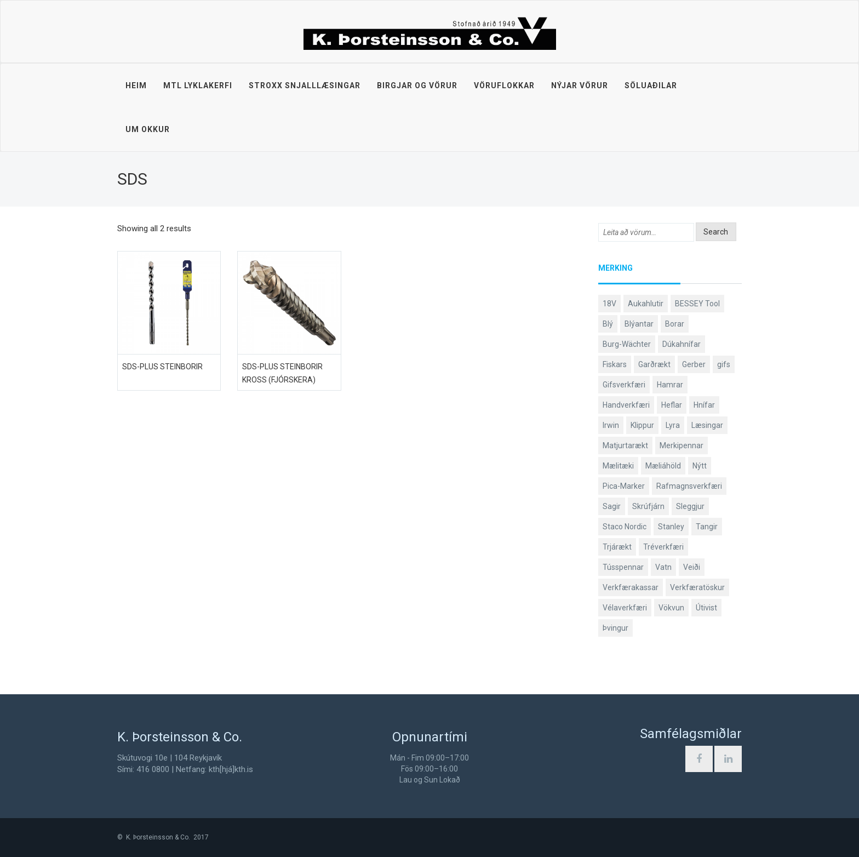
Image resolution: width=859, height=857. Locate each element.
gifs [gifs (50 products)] (723, 364)
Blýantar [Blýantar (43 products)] (639, 323)
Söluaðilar (651, 85)
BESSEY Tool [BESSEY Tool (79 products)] (697, 303)
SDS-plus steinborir (162, 366)
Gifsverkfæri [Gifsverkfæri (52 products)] (624, 384)
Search (715, 231)
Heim (136, 85)
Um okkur (147, 129)
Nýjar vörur (579, 85)
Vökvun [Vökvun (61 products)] (671, 607)
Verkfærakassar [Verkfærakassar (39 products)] (630, 587)
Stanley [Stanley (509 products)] (671, 526)
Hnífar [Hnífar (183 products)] (704, 405)
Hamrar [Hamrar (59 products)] (670, 384)
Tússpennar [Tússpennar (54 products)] (623, 567)
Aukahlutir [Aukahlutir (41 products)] (645, 303)
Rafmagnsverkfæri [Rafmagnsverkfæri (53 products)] (689, 486)
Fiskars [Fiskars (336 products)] (615, 364)
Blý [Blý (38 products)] (608, 323)
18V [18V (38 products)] (609, 303)
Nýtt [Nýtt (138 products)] (699, 465)
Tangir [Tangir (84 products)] (707, 526)
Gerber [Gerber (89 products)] (694, 364)
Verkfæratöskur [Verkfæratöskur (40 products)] (697, 587)
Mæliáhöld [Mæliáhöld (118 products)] (663, 465)
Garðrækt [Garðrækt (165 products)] (654, 364)
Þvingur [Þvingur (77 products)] (615, 628)
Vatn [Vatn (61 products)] (663, 567)
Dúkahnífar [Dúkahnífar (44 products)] (681, 344)
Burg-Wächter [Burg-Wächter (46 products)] (627, 344)
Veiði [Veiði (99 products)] (691, 567)
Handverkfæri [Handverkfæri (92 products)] (626, 405)
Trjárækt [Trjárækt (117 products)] (617, 546)
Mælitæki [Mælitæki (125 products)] (618, 465)
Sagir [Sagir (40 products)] (612, 506)
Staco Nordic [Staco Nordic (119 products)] (624, 526)
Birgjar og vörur (417, 85)
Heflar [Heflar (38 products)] (671, 405)
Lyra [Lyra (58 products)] (673, 425)
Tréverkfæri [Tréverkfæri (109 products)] (663, 546)
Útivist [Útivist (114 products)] (706, 607)
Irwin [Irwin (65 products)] (611, 425)
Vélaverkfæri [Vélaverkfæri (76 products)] (625, 607)
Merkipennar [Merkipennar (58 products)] (681, 445)
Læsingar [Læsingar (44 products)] (707, 425)
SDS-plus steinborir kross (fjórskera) (282, 373)
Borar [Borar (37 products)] (674, 323)
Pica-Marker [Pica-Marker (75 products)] (624, 486)
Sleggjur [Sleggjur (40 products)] (690, 506)
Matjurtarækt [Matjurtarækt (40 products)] (625, 445)
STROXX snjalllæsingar (304, 85)
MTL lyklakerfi (197, 85)
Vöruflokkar (504, 85)
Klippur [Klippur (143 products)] (642, 425)
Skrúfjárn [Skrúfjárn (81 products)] (648, 506)
